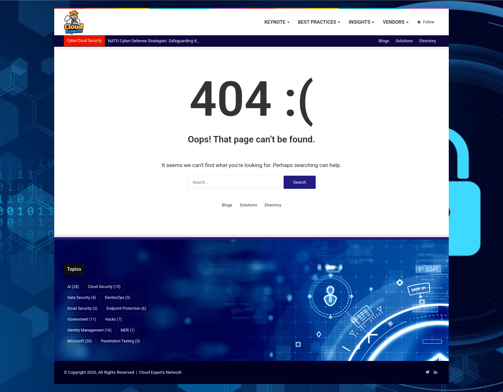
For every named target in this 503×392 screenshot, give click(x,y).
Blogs (384, 40)
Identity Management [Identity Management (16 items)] (89, 330)
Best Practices (317, 22)
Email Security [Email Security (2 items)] (82, 308)
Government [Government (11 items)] (81, 319)
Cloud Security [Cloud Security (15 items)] (104, 286)
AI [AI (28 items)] (73, 286)
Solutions (404, 40)
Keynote (274, 22)
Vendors (394, 22)
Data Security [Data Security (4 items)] (81, 297)
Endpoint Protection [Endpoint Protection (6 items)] (126, 308)
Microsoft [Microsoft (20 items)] (79, 341)
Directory (427, 40)
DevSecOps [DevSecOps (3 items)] (117, 297)
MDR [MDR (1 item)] (128, 330)
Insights (359, 22)
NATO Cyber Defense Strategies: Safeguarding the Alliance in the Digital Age (178, 40)
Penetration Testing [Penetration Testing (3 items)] (120, 341)
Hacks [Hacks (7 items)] (113, 319)
